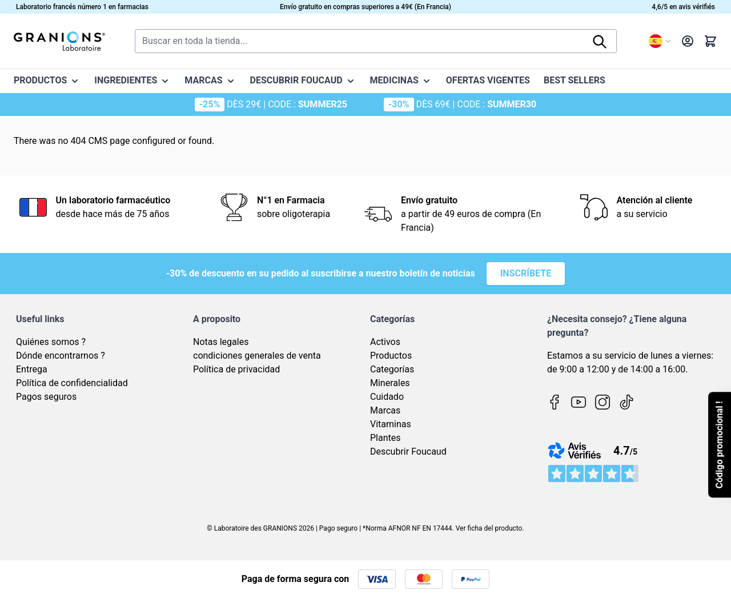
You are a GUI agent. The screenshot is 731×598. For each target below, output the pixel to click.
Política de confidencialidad (72, 383)
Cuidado (387, 396)
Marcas (385, 410)
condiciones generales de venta (257, 355)
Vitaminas (390, 424)
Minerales (390, 383)
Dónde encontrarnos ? (60, 355)
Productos (391, 355)
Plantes (385, 437)
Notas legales (220, 341)
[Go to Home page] (59, 41)
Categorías (392, 369)
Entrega (31, 369)
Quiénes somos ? (51, 341)
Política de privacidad (236, 369)
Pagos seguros (46, 396)
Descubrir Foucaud (408, 451)
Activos (385, 341)
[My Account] (687, 41)
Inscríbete (526, 273)
